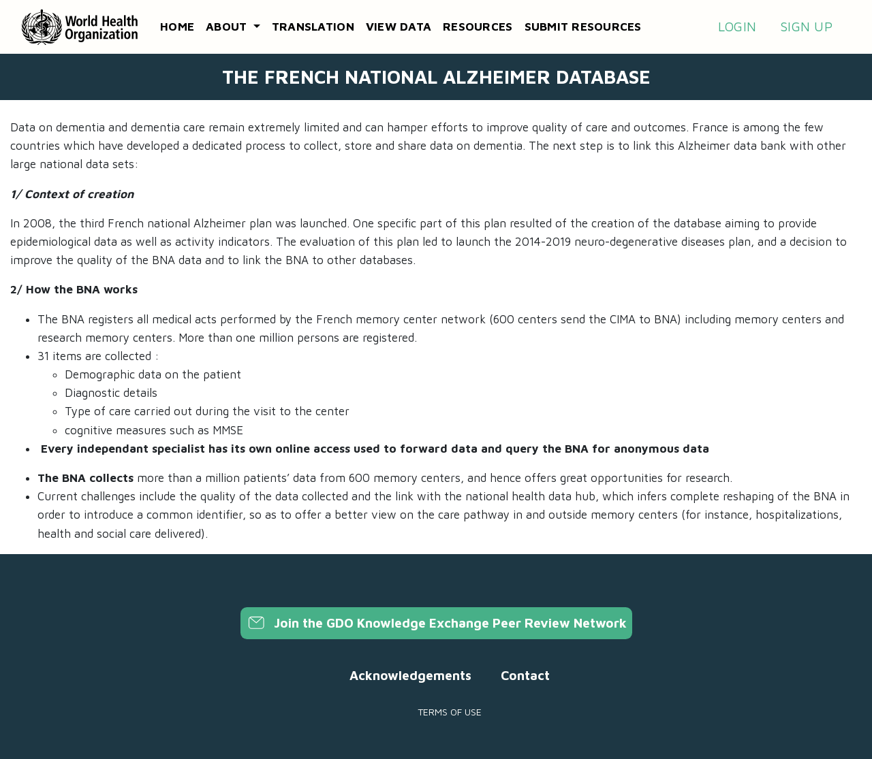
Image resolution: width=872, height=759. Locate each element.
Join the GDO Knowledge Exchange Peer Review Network (436, 622)
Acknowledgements (410, 675)
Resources (477, 26)
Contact (525, 675)
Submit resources (583, 26)
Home (177, 26)
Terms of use (450, 711)
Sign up (806, 26)
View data (398, 26)
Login (737, 26)
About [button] (228, 26)
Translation (313, 26)
